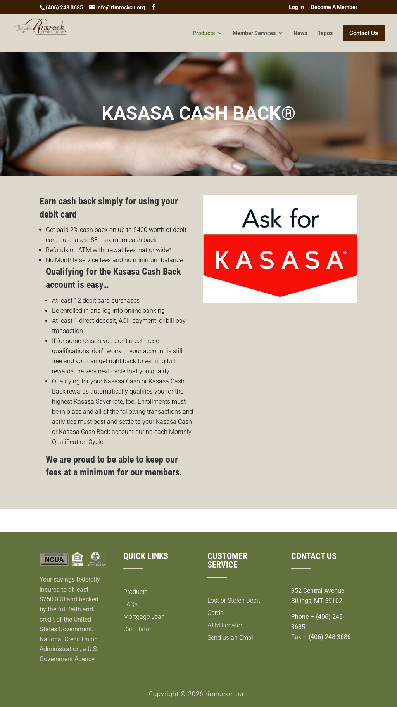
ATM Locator (224, 625)
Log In (296, 7)
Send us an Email (231, 637)
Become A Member (334, 7)
